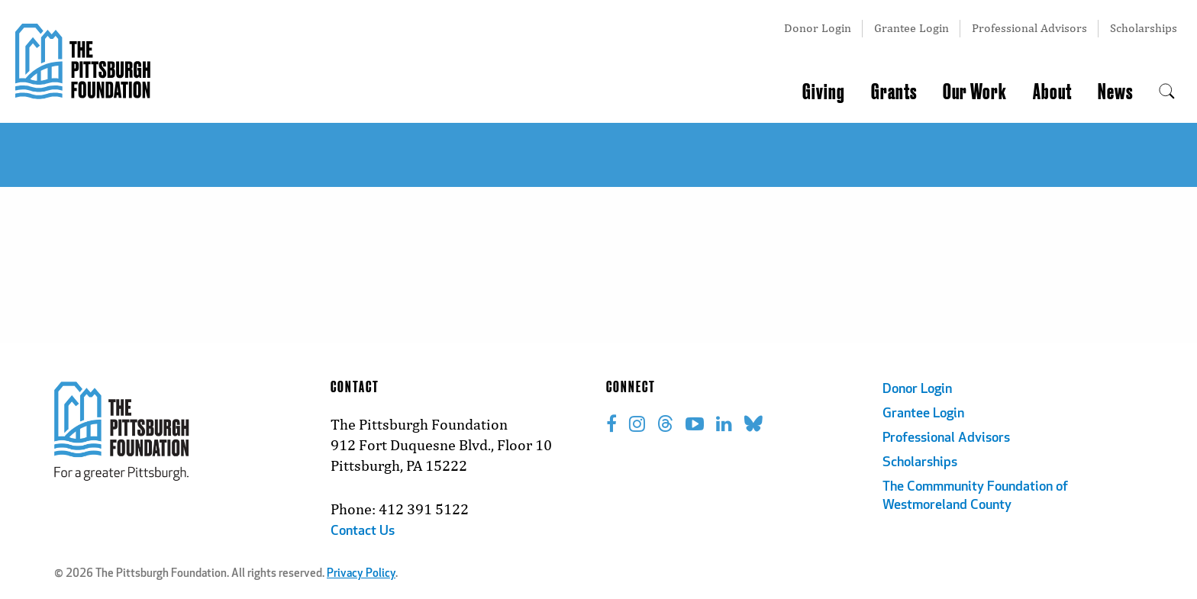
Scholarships (1143, 27)
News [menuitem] (1115, 92)
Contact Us (363, 531)
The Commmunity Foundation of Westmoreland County (975, 496)
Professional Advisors (1029, 27)
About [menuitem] (1052, 92)
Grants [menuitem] (894, 92)
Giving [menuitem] (823, 92)
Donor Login (817, 27)
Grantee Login (911, 27)
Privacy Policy (361, 574)
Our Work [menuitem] (975, 92)
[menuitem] (1167, 92)
